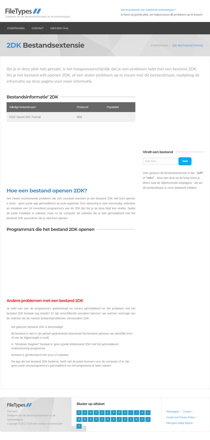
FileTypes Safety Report (179, 423)
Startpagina (16, 28)
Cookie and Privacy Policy (180, 417)
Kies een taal (59, 28)
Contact (37, 28)
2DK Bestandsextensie (187, 45)
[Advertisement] (71, 155)
